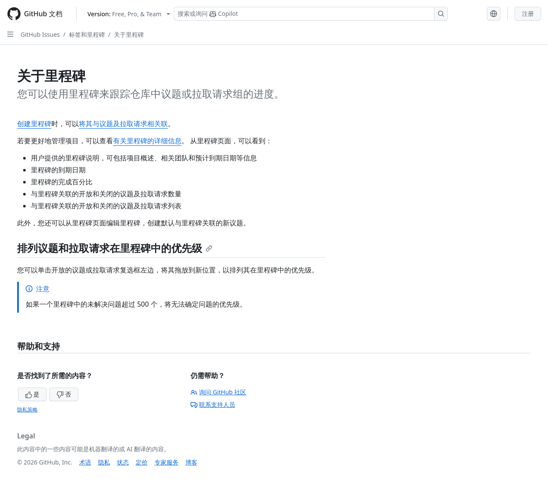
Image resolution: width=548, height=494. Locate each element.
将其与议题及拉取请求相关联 (123, 123)
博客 (191, 462)
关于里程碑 (129, 34)
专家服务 (167, 462)
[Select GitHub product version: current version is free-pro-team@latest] (128, 14)
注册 (528, 13)
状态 (123, 462)
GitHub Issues (40, 34)
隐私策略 (27, 409)
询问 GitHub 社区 (218, 392)
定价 (142, 462)
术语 (85, 462)
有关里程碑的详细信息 (147, 140)
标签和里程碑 (87, 34)
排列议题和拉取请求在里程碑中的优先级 (114, 248)
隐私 (104, 462)
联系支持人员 (213, 404)
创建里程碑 (34, 123)
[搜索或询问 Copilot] (311, 14)
